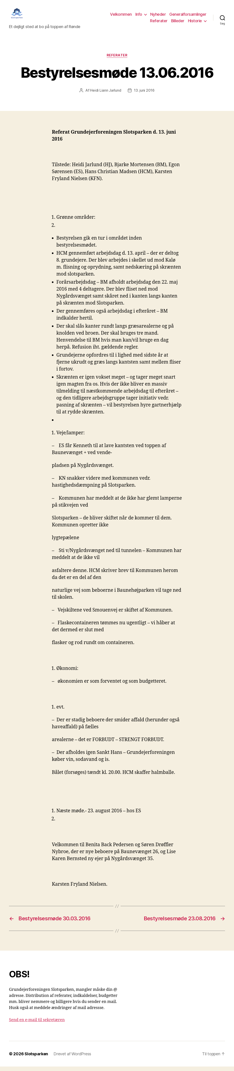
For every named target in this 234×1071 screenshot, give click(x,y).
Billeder (177, 23)
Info (138, 16)
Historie (195, 23)
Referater (159, 23)
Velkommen (121, 16)
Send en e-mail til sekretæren (37, 1024)
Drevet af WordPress (72, 1058)
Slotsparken (36, 1058)
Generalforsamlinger (187, 16)
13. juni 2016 (144, 95)
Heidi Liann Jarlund (105, 95)
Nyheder (158, 16)
